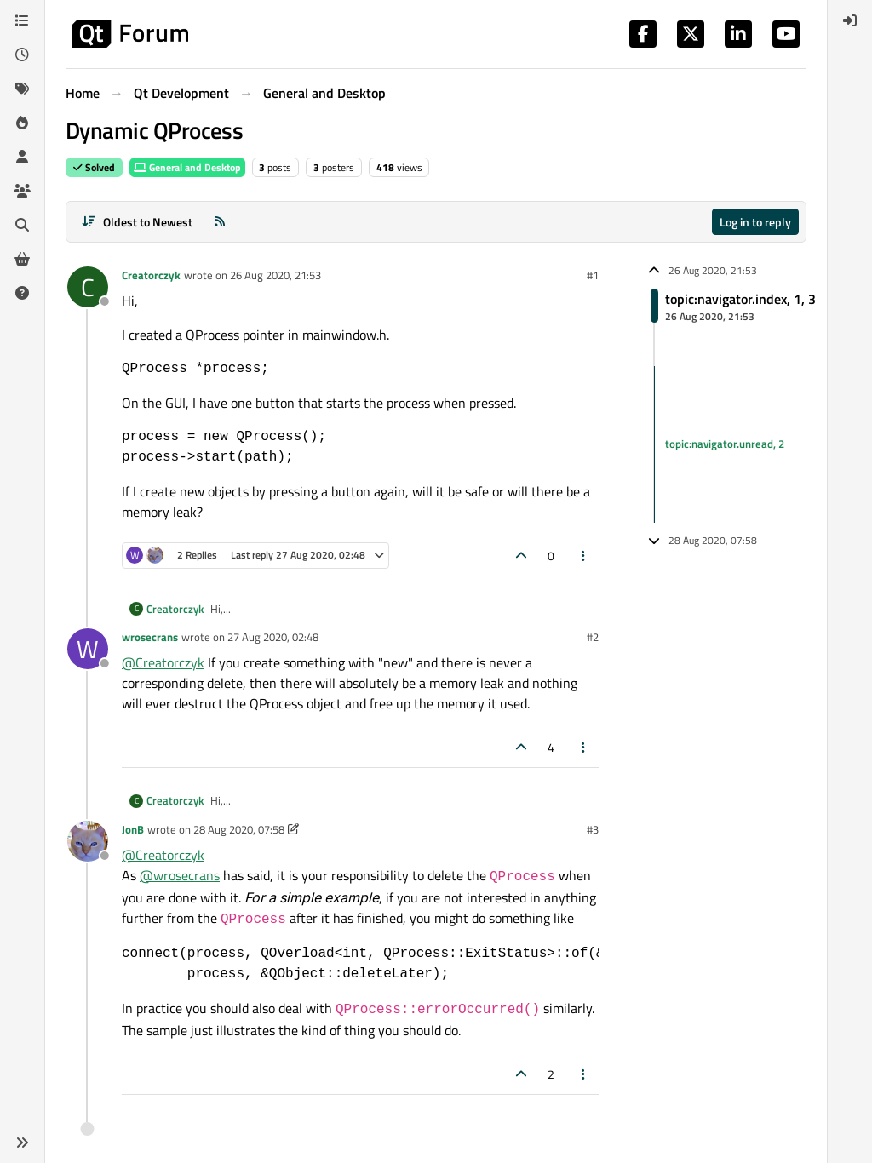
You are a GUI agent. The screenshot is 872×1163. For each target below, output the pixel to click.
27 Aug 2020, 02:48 (272, 636)
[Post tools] (584, 555)
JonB (133, 829)
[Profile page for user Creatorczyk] (87, 286)
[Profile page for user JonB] (87, 841)
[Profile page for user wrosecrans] (87, 648)
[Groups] (22, 190)
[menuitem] (850, 20)
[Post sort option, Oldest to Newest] (136, 222)
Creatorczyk (151, 275)
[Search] (22, 224)
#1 (593, 275)
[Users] (22, 156)
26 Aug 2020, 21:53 (275, 275)
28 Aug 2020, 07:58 (238, 829)
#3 (593, 829)
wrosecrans (150, 636)
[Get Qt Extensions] (22, 258)
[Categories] (22, 20)
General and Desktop (187, 167)
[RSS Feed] (219, 222)
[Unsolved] (22, 293)
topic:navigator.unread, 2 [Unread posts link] (724, 443)
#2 (593, 636)
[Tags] (22, 88)
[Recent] (22, 54)
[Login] (850, 20)
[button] (22, 1142)
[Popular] (22, 122)
